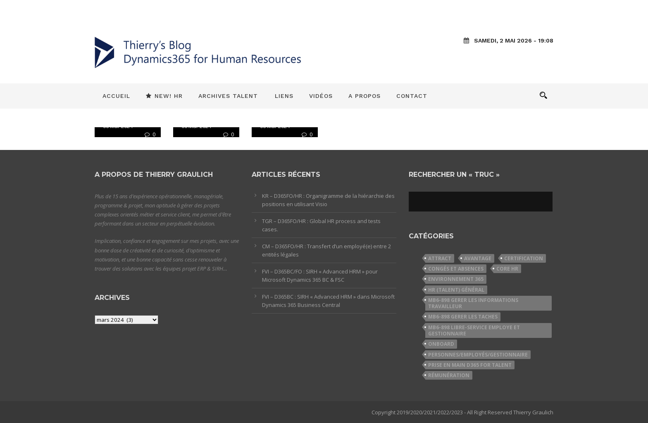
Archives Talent (228, 96)
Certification (523, 258)
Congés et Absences (456, 268)
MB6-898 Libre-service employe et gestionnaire (474, 330)
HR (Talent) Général (456, 289)
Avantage (477, 258)
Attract (439, 258)
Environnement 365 (456, 279)
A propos (364, 96)
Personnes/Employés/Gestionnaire (478, 354)
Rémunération (448, 375)
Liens (284, 96)
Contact (411, 96)
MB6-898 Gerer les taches (463, 316)
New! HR (164, 96)
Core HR (507, 268)
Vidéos (321, 96)
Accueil (116, 96)
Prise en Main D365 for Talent (470, 364)
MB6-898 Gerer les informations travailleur (473, 303)
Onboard (441, 343)
